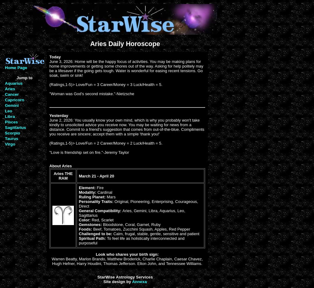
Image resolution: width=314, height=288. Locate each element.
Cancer (12, 94)
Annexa (139, 281)
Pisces (11, 122)
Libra (10, 116)
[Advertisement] (227, 145)
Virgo (10, 144)
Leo (8, 111)
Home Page (16, 67)
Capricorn (14, 100)
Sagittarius (15, 127)
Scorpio (12, 133)
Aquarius (14, 83)
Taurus (11, 138)
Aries (10, 89)
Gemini (12, 105)
